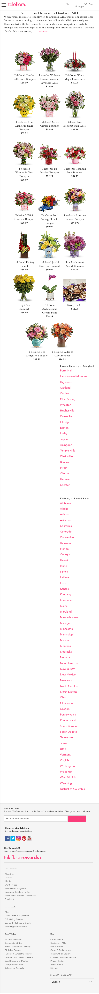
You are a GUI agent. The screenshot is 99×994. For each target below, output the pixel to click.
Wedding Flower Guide (16, 926)
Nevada (65, 657)
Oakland (65, 387)
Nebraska (66, 651)
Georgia (65, 554)
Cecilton (65, 393)
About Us (9, 874)
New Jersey (67, 669)
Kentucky (65, 594)
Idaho (63, 566)
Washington (67, 766)
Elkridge (65, 422)
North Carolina (69, 686)
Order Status (56, 939)
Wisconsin (66, 771)
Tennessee (66, 737)
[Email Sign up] (36, 818)
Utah (63, 749)
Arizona (64, 514)
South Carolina (69, 726)
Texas (63, 743)
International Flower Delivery (19, 957)
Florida (64, 548)
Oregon (64, 709)
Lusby (63, 433)
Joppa (64, 439)
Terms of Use (56, 964)
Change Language (61, 975)
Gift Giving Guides (14, 919)
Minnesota (66, 629)
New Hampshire (70, 663)
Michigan (65, 623)
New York (66, 680)
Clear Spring (67, 399)
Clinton (64, 473)
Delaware (66, 543)
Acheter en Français (14, 968)
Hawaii (64, 560)
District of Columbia (72, 789)
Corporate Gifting (13, 943)
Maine (64, 606)
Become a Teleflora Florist (17, 892)
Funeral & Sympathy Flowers (18, 953)
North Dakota (68, 691)
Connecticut (67, 537)
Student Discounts (14, 939)
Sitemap (54, 968)
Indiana (64, 577)
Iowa (63, 583)
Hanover (65, 479)
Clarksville (66, 456)
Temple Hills (67, 450)
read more (42, 31)
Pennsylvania (68, 714)
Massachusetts (69, 617)
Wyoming (66, 783)
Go (77, 818)
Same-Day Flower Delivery (17, 946)
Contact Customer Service (63, 957)
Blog (7, 912)
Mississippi (67, 634)
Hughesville (67, 410)
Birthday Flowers (13, 950)
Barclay (64, 462)
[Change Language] (72, 981)
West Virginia (68, 777)
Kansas (64, 589)
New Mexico (68, 674)
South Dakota (68, 731)
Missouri (65, 640)
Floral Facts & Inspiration (17, 915)
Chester (65, 485)
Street (63, 467)
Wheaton (65, 405)
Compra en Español (14, 964)
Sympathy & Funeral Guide (18, 922)
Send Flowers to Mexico (16, 961)
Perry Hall (66, 370)
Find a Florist (56, 946)
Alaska (64, 508)
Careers (8, 877)
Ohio (63, 697)
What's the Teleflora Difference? (20, 895)
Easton (64, 427)
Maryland (66, 611)
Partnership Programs (15, 888)
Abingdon (66, 445)
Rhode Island (68, 720)
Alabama (65, 503)
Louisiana (66, 600)
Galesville (66, 416)
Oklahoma (66, 703)
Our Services (11, 884)
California (66, 526)
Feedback (9, 899)
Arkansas (65, 520)
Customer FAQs (58, 943)
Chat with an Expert (60, 953)
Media (8, 881)
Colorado (66, 531)
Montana (65, 646)
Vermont (65, 754)
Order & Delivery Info (60, 950)
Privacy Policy (57, 961)
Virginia (64, 760)
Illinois (64, 571)
